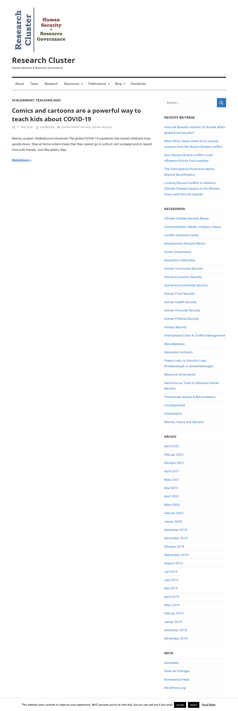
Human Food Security (179, 293)
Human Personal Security (182, 310)
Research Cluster (43, 60)
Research (51, 84)
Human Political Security (181, 319)
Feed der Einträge (176, 671)
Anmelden (171, 663)
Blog (120, 84)
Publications (99, 84)
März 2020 (172, 505)
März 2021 (172, 480)
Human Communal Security (183, 268)
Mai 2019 (171, 588)
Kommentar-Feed (176, 679)
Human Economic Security (183, 277)
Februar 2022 (173, 454)
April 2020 (171, 496)
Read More (209, 704)
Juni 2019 (171, 580)
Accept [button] (180, 704)
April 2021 (171, 471)
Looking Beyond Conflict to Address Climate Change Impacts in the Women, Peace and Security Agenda (192, 188)
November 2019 (175, 538)
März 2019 (172, 605)
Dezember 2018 (175, 630)
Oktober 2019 (174, 546)
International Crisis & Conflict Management (194, 335)
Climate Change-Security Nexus (186, 218)
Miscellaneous (174, 344)
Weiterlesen (20, 160)
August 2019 (173, 563)
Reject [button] (193, 704)
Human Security (102, 127)
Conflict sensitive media (181, 235)
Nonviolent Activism (178, 352)
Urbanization (173, 413)
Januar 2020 (173, 521)
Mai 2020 (171, 488)
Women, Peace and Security (184, 422)
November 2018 (175, 638)
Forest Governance (177, 252)
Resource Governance (179, 374)
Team (34, 84)
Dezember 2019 (175, 530)
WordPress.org (175, 688)
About (19, 84)
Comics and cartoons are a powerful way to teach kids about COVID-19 (76, 114)
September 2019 (176, 555)
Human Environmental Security (186, 285)
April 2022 (171, 446)
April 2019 (171, 597)
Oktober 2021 (174, 463)
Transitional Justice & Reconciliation (190, 397)
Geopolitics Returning (179, 260)
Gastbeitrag (47, 127)
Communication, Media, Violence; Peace (192, 227)
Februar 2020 (173, 513)
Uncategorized (174, 405)
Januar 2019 (173, 622)
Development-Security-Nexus (184, 243)
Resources (73, 84)
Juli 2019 (170, 572)
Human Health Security (76, 127)
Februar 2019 (173, 613)
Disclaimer (138, 84)
